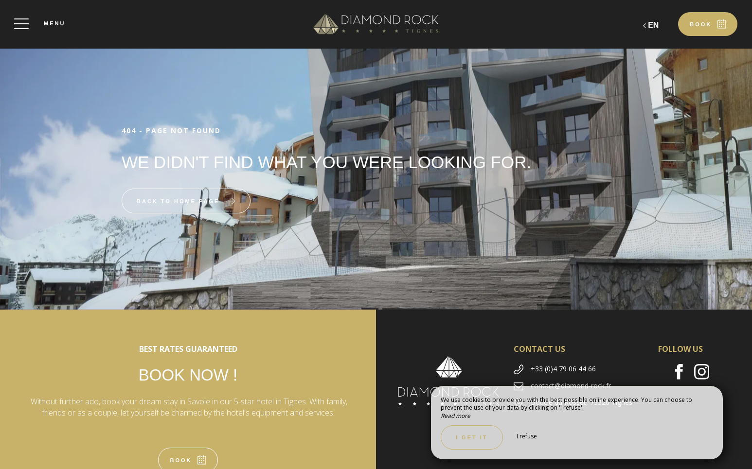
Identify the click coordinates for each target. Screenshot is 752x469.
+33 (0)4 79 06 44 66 (563, 368)
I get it (472, 437)
